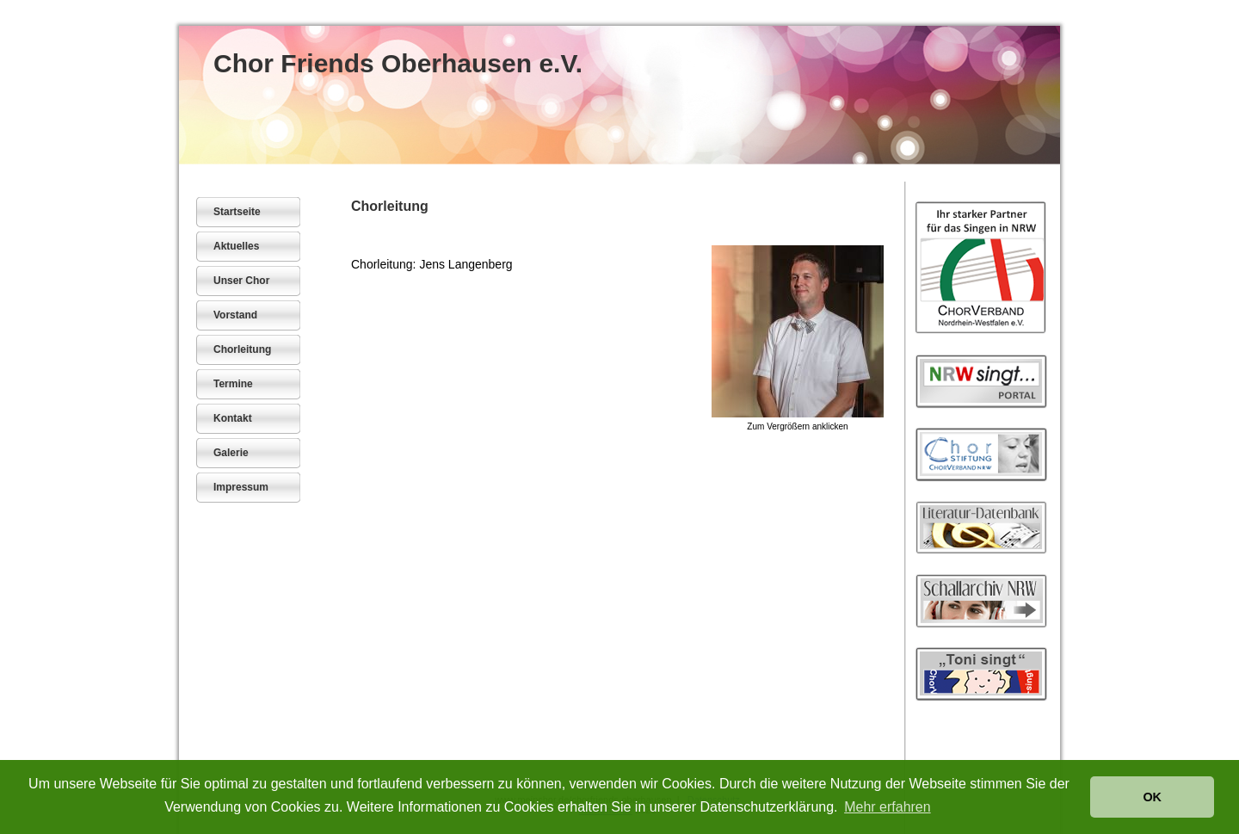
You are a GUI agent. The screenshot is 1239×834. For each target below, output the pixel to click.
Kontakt (232, 418)
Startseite (237, 212)
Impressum (240, 487)
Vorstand (235, 315)
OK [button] (1152, 797)
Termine (233, 384)
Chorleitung (242, 349)
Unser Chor (241, 281)
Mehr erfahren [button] (887, 807)
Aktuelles (236, 246)
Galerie (231, 453)
